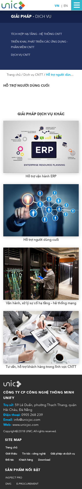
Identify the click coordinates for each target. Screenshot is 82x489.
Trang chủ (14, 75)
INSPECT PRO (13, 477)
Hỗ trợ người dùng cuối (62, 75)
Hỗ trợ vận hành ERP (41, 176)
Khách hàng (26, 460)
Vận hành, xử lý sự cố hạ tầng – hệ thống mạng (41, 303)
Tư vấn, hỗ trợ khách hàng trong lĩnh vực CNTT (41, 367)
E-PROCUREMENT (27, 483)
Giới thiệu (11, 453)
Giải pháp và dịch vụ (63, 453)
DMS (8, 483)
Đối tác (9, 460)
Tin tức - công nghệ (33, 453)
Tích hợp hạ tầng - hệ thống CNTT (36, 34)
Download (44, 460)
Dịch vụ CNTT (20, 55)
